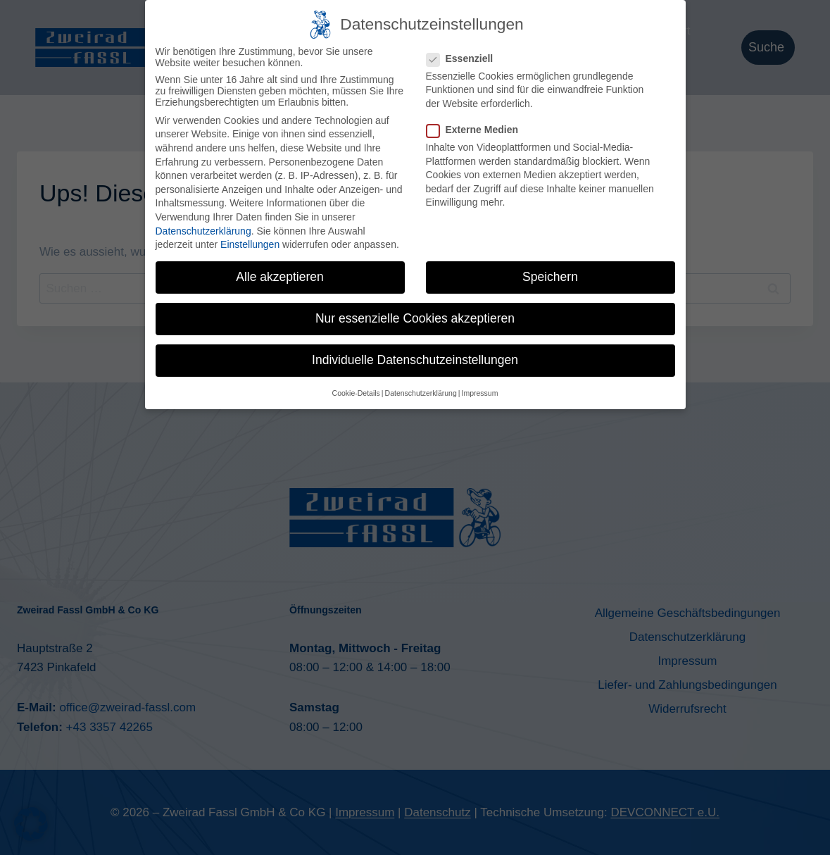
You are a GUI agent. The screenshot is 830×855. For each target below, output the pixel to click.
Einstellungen (249, 241)
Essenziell (464, 55)
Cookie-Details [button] (356, 389)
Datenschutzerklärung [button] (421, 389)
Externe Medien (476, 126)
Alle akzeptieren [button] (280, 274)
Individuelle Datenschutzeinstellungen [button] (415, 357)
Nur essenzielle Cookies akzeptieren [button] (415, 315)
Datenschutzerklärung (203, 227)
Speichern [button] (550, 274)
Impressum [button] (479, 389)
